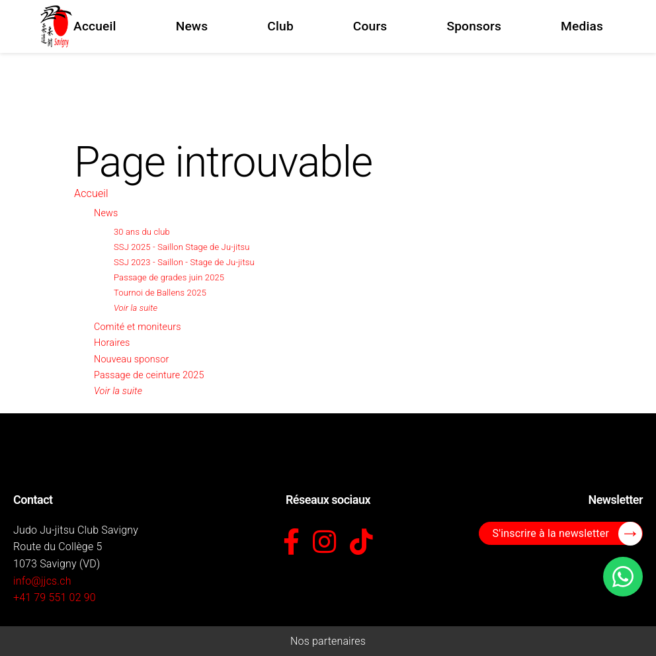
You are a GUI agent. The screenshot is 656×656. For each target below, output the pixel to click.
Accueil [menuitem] (94, 26)
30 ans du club (142, 232)
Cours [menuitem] (370, 26)
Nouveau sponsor (131, 359)
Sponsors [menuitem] (473, 26)
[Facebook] (291, 543)
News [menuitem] (192, 26)
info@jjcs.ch (42, 581)
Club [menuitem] (280, 26)
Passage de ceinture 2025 (149, 375)
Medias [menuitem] (582, 26)
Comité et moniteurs (137, 327)
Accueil (91, 193)
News (106, 213)
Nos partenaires (328, 641)
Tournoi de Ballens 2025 (160, 293)
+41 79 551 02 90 (54, 597)
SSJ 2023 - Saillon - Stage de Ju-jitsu (184, 262)
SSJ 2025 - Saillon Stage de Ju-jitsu (182, 247)
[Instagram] (324, 543)
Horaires (112, 342)
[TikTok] (361, 543)
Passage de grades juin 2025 (169, 277)
